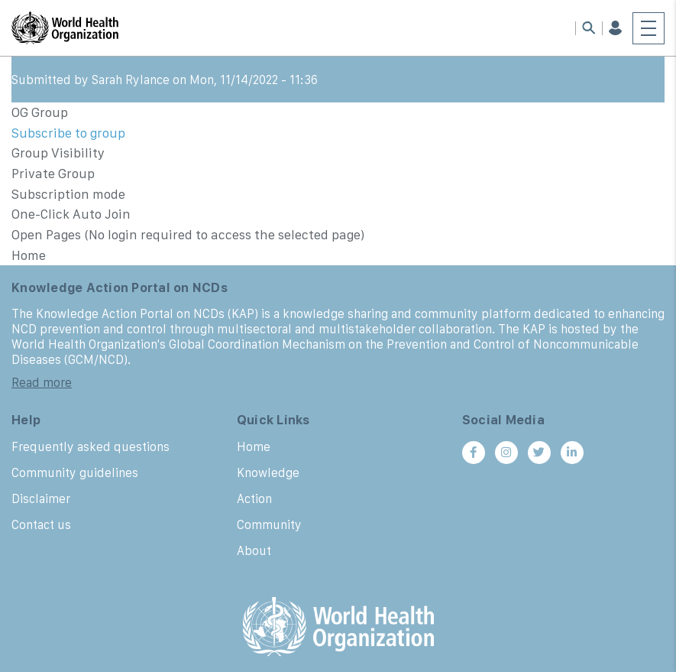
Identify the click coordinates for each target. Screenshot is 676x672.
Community (269, 524)
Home (253, 446)
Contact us (41, 524)
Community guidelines (74, 472)
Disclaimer (40, 498)
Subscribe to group (68, 133)
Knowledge (268, 472)
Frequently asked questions (90, 446)
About (254, 550)
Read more (41, 382)
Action (254, 498)
